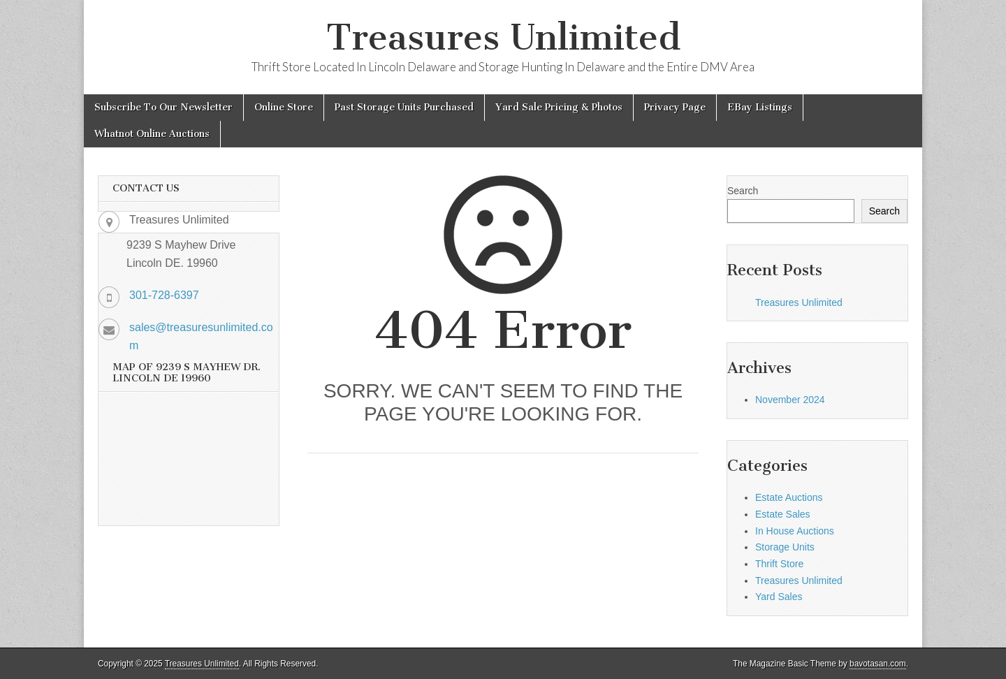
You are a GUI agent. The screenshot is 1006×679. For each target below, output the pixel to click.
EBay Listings (759, 107)
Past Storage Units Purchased (404, 107)
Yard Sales (778, 596)
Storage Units (785, 547)
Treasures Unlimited (503, 37)
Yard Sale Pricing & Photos (558, 107)
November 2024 (790, 399)
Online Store (283, 107)
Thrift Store (779, 563)
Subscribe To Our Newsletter (163, 107)
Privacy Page (675, 107)
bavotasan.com (878, 664)
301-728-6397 (164, 295)
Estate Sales (782, 514)
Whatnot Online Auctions (152, 134)
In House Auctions (794, 530)
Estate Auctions (789, 497)
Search (742, 190)
